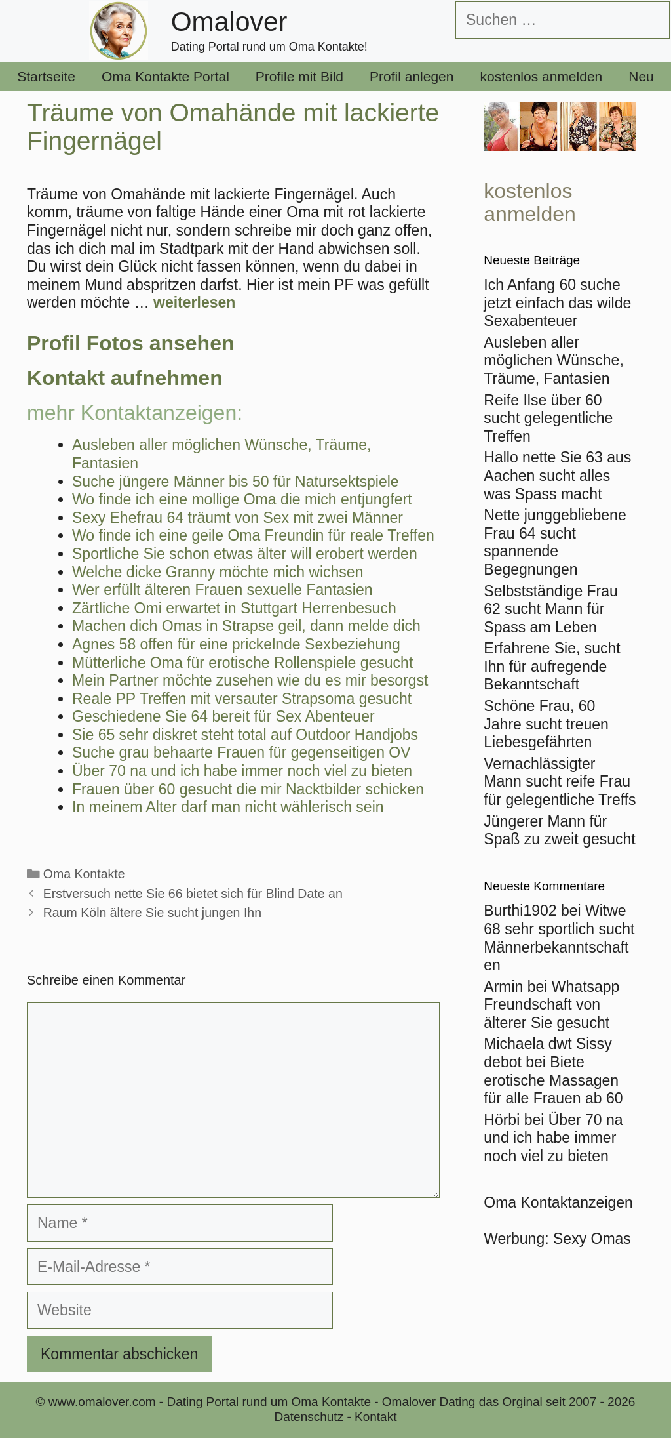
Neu (641, 76)
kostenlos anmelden (541, 76)
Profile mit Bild (299, 76)
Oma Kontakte (84, 874)
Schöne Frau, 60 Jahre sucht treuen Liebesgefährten (546, 723)
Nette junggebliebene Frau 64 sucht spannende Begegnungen (555, 542)
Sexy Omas (592, 1238)
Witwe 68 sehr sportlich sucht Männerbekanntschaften (559, 938)
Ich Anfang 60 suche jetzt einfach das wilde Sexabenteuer (557, 302)
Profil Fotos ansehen (130, 343)
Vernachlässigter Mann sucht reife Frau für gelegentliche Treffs (560, 781)
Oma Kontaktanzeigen (558, 1202)
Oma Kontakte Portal (165, 76)
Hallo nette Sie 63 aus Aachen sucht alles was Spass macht (557, 475)
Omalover (229, 22)
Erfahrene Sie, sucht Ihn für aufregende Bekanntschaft (552, 666)
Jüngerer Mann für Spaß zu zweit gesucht (559, 830)
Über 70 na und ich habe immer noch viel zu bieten (553, 1137)
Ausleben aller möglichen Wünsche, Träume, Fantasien (554, 360)
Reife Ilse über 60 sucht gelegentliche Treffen (548, 418)
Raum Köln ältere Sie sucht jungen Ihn (152, 912)
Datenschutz (309, 1417)
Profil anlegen (411, 76)
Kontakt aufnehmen (125, 378)
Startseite (46, 76)
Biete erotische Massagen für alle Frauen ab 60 (553, 1080)
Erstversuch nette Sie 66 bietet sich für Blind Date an (193, 893)
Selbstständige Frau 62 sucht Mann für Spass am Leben (551, 609)
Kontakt (375, 1417)
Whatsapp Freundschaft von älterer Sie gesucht (551, 1004)
